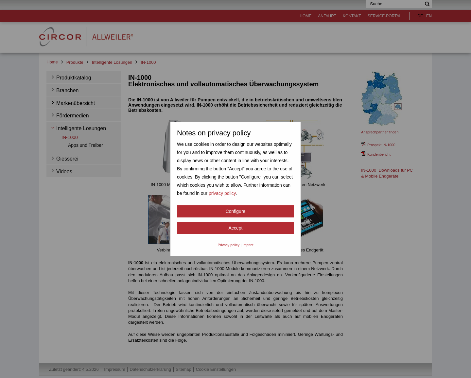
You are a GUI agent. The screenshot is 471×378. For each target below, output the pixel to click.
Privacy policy (228, 245)
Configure (236, 211)
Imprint (247, 245)
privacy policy (222, 193)
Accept (236, 228)
